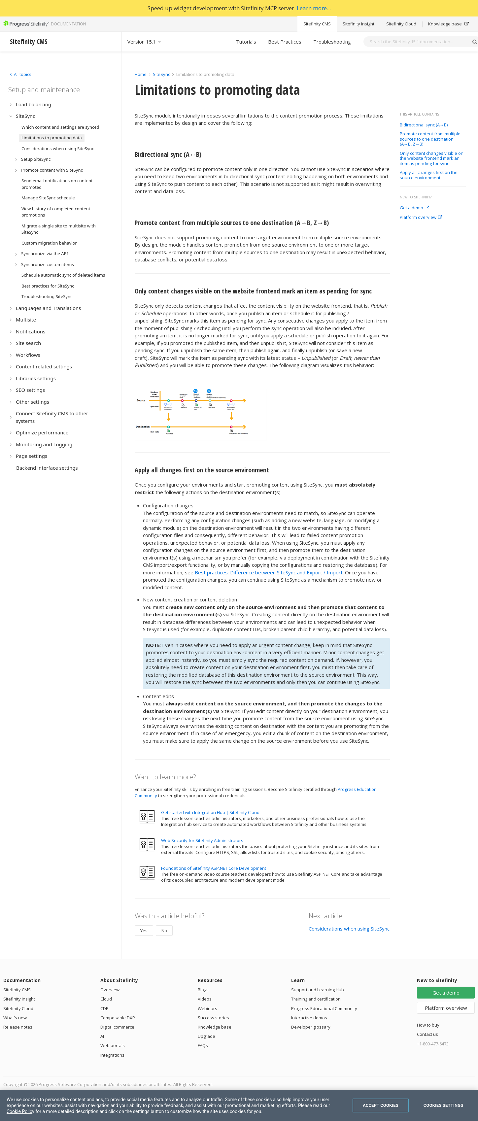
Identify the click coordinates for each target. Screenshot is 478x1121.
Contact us (427, 1034)
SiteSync (161, 74)
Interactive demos (309, 1018)
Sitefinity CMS (317, 24)
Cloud (106, 999)
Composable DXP (117, 1018)
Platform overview (421, 217)
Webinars (207, 1008)
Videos (205, 999)
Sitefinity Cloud (401, 24)
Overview (110, 990)
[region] (239, 1105)
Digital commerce (117, 1027)
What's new (15, 1018)
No (164, 931)
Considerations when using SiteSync (349, 928)
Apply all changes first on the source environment (429, 175)
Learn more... (314, 8)
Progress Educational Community (324, 1008)
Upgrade (206, 1036)
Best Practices (284, 41)
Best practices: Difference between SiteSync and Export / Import (269, 572)
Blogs (203, 990)
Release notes (17, 1027)
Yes (144, 931)
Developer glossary (310, 1027)
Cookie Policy (20, 1111)
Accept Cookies (380, 1105)
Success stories (213, 1018)
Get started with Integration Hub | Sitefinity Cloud (210, 812)
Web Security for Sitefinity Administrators (202, 840)
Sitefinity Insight (358, 24)
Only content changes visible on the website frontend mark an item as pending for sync (431, 158)
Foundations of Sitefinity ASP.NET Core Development (213, 868)
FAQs (203, 1045)
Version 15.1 (144, 41)
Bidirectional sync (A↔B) (424, 125)
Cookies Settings (443, 1105)
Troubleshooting (332, 41)
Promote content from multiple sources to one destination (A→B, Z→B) (430, 139)
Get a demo (414, 208)
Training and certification (316, 999)
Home (141, 74)
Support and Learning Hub (317, 990)
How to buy (428, 1025)
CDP (104, 1008)
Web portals (112, 1045)
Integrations (112, 1055)
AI (102, 1036)
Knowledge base (448, 24)
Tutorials (246, 41)
